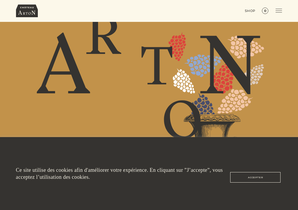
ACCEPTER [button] (255, 177)
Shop (250, 11)
